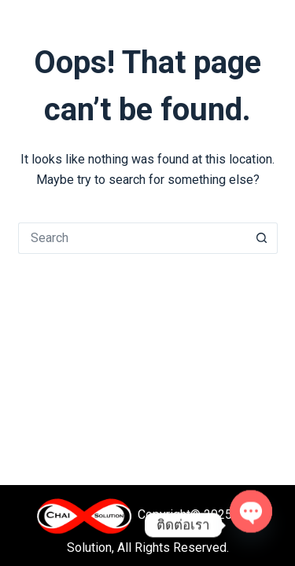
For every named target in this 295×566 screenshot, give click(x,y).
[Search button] (262, 238)
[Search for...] (132, 238)
